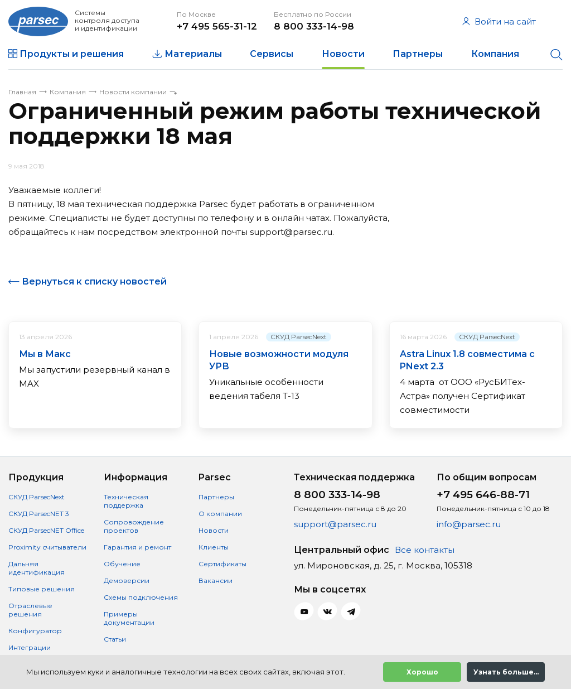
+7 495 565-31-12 (217, 26)
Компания (495, 54)
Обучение (122, 564)
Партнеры (418, 54)
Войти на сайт (499, 21)
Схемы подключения (141, 597)
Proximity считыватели (47, 547)
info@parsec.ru (469, 524)
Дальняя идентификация (36, 568)
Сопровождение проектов (134, 526)
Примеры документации (129, 618)
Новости (343, 54)
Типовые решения (41, 589)
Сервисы (271, 54)
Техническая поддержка (126, 501)
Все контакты (424, 550)
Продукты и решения (72, 54)
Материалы (193, 54)
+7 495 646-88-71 (483, 494)
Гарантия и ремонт (137, 547)
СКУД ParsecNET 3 (38, 513)
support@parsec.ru (335, 524)
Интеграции (29, 647)
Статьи (115, 639)
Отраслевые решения (30, 609)
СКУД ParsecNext (298, 337)
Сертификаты (222, 564)
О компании (220, 513)
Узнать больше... (506, 672)
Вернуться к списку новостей (94, 281)
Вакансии (216, 580)
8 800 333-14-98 (314, 26)
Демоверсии (126, 580)
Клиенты (214, 547)
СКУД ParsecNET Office (46, 530)
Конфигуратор (35, 631)
